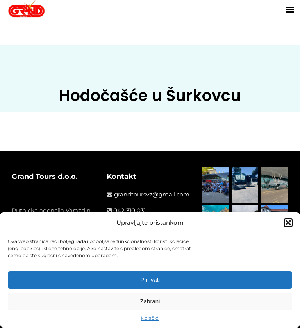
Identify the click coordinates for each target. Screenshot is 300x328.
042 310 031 (129, 210)
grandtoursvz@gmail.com (151, 194)
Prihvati (150, 279)
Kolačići (150, 318)
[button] (288, 223)
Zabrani (150, 301)
